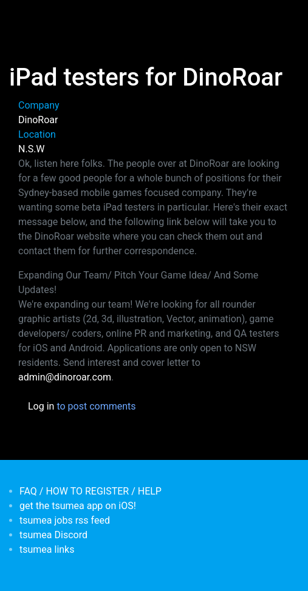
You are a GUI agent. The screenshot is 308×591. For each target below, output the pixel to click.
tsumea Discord (53, 535)
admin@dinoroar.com (64, 377)
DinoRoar (38, 120)
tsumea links (46, 549)
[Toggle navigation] (27, 17)
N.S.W (31, 149)
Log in (41, 406)
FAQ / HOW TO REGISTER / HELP (90, 491)
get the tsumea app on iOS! (77, 506)
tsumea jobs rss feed (64, 520)
